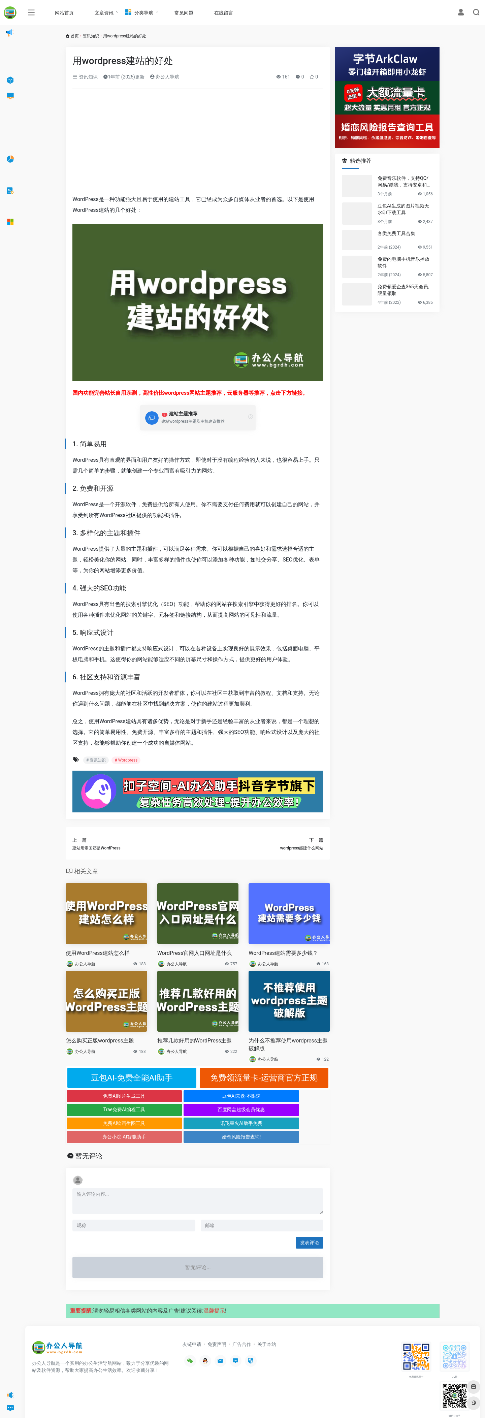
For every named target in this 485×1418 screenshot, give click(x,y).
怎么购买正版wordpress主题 (100, 1040)
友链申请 (192, 1317)
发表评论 (309, 1215)
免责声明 (216, 1317)
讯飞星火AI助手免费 (165, 1109)
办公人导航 (164, 76)
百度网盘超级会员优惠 (297, 1096)
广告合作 (241, 1317)
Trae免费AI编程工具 (231, 1096)
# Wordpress (126, 760)
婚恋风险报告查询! (297, 1109)
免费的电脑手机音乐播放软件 (403, 262)
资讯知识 (91, 36)
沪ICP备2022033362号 (116, 1402)
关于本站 (266, 1317)
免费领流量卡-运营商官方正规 (264, 1078)
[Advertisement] (197, 144)
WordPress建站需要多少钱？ (283, 953)
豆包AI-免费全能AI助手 (132, 1078)
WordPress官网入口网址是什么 (194, 953)
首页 (75, 36)
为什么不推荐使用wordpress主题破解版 (288, 1044)
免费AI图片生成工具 (99, 1096)
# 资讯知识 (96, 760)
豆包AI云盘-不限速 (165, 1096)
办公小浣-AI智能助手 (231, 1109)
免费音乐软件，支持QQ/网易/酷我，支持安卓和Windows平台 (405, 181)
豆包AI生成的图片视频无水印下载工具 (403, 209)
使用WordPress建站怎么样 (98, 953)
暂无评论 (88, 1129)
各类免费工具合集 (396, 233)
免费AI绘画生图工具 (99, 1109)
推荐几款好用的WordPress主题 (194, 1040)
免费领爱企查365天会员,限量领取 (403, 290)
